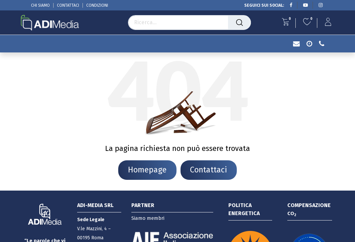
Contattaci (208, 169)
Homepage (147, 169)
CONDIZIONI (97, 5)
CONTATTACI (68, 5)
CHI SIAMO (40, 5)
